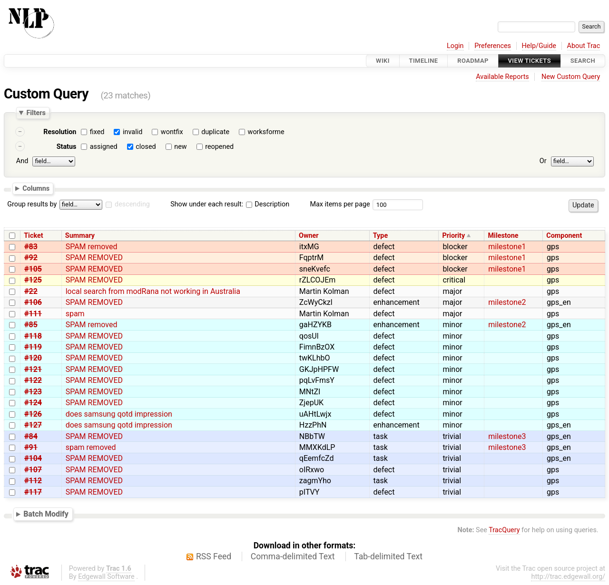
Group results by (32, 204)
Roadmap (473, 60)
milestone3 (507, 436)
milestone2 (507, 302)
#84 (31, 436)
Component (564, 236)
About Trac (583, 46)
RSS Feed (213, 556)
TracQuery (504, 530)
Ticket (33, 236)
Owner (309, 236)
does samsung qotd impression (119, 414)
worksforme (266, 132)
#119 (33, 346)
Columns (35, 188)
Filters (35, 113)
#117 (33, 492)
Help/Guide (539, 46)
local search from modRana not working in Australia (153, 291)
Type (380, 236)
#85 (31, 324)
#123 (33, 391)
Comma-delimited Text (293, 556)
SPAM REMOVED (94, 257)
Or (543, 161)
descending (132, 204)
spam (75, 313)
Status (67, 147)
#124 (33, 402)
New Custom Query (570, 77)
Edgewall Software (106, 577)
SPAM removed (92, 246)
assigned (104, 147)
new (180, 147)
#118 (33, 336)
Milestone (503, 236)
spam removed (91, 447)
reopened (219, 147)
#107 (33, 469)
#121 (33, 369)
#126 (33, 414)
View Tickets (529, 60)
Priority (453, 236)
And (22, 161)
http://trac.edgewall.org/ (568, 577)
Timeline (423, 60)
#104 (33, 458)
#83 (31, 246)
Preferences (492, 46)
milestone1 (507, 246)
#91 (31, 447)
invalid (132, 132)
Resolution (59, 132)
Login (455, 46)
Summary (80, 236)
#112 (33, 480)
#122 (33, 380)
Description (267, 204)
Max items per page (340, 204)
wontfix (172, 132)
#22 (31, 291)
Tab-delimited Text (388, 556)
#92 (31, 257)
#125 (33, 279)
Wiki (383, 60)
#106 (33, 302)
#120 (33, 357)
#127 (33, 424)
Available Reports (502, 77)
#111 (33, 313)
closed (146, 147)
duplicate (215, 132)
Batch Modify (46, 513)
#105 (33, 268)
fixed (97, 132)
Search (582, 60)
